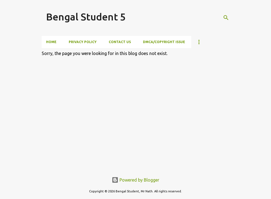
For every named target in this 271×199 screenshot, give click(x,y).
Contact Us (120, 42)
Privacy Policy (83, 42)
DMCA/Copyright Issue (164, 42)
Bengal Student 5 (86, 16)
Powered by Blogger (135, 179)
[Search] (226, 17)
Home (51, 42)
